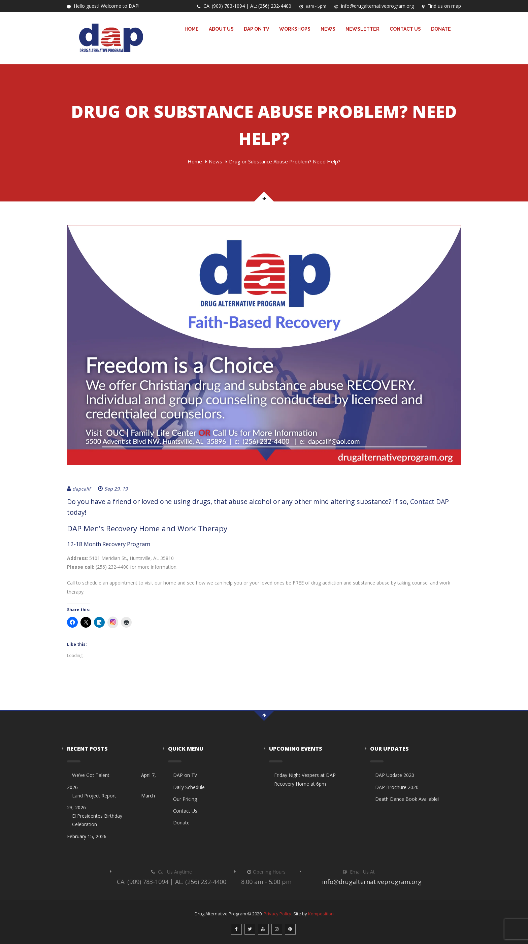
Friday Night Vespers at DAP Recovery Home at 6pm (305, 779)
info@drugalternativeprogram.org (374, 6)
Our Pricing (185, 799)
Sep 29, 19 (113, 488)
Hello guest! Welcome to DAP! (103, 6)
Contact (422, 501)
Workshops (294, 29)
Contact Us (405, 29)
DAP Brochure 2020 (397, 787)
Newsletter (362, 29)
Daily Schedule (189, 787)
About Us (221, 29)
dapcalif (79, 488)
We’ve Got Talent (90, 775)
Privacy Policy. (278, 914)
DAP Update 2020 (394, 775)
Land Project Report (94, 795)
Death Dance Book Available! (407, 799)
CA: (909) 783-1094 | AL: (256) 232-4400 (244, 6)
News (328, 29)
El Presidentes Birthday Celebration (97, 820)
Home (192, 29)
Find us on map (441, 6)
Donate (441, 29)
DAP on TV (256, 29)
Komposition (321, 914)
